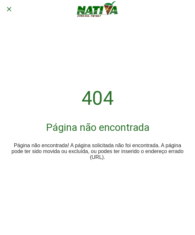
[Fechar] (9, 9)
